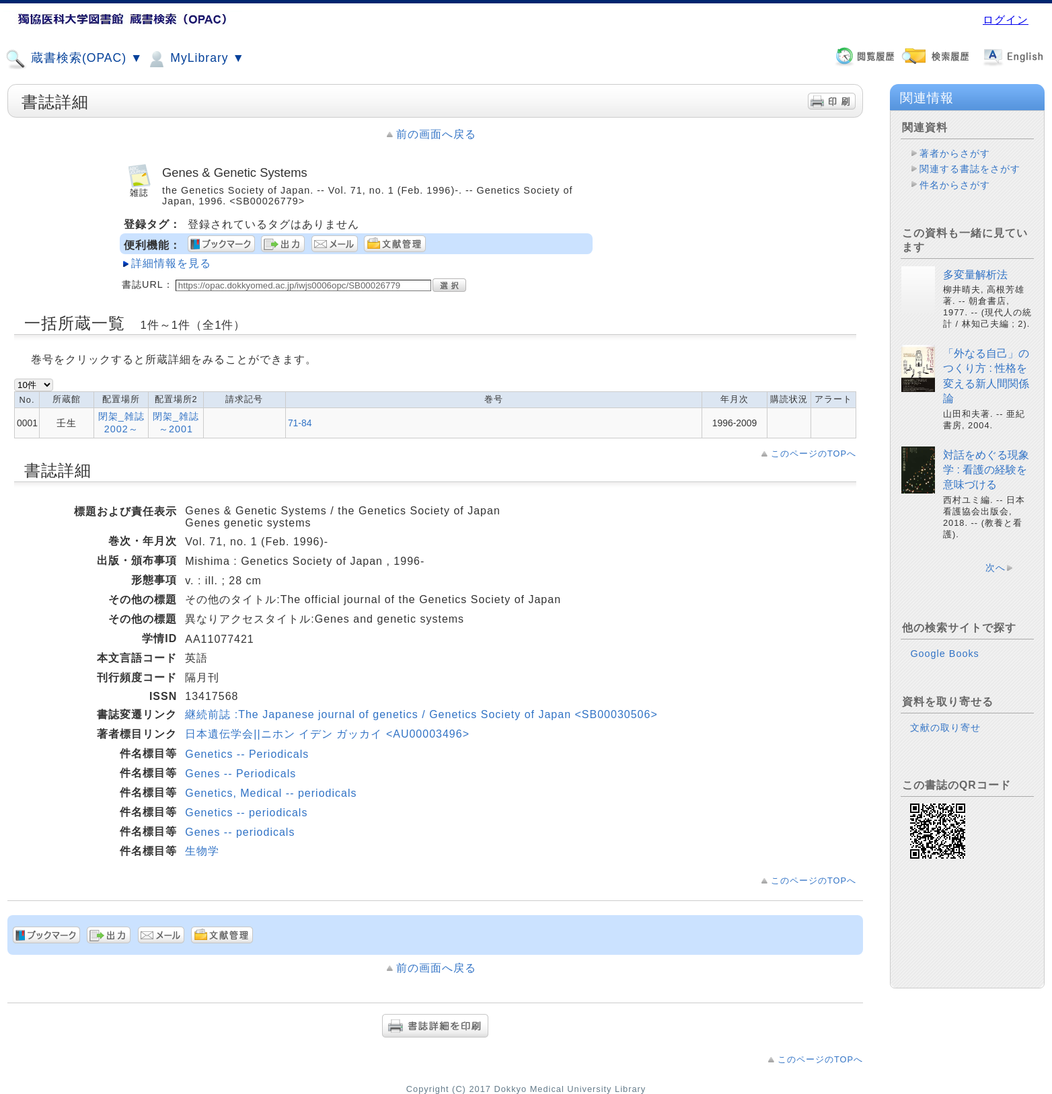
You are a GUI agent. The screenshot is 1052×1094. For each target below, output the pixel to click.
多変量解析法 (975, 274)
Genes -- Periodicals (240, 773)
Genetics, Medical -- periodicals (270, 793)
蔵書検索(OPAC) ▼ (74, 59)
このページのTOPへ (813, 453)
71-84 (300, 423)
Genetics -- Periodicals (247, 754)
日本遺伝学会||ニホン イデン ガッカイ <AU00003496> (327, 734)
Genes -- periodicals (240, 832)
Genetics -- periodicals (246, 812)
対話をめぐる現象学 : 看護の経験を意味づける (986, 470)
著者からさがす (954, 153)
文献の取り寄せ (945, 727)
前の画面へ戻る (436, 134)
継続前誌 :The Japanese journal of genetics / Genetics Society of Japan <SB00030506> (421, 714)
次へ (995, 567)
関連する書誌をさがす (969, 168)
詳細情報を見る (171, 263)
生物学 (202, 851)
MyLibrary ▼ (195, 59)
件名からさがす (954, 185)
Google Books (944, 653)
